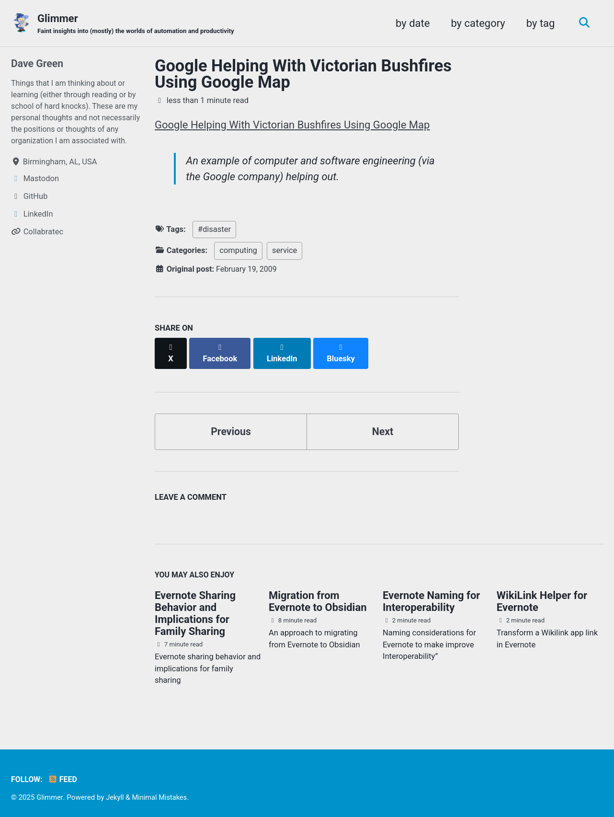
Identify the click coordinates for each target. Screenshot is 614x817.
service (284, 252)
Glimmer (139, 24)
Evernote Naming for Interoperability (431, 594)
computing (238, 252)
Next (383, 423)
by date (410, 23)
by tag (538, 23)
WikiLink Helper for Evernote (542, 594)
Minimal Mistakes (161, 790)
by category (475, 23)
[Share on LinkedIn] (284, 349)
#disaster (214, 231)
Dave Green (38, 64)
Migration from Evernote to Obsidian (318, 594)
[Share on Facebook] (221, 349)
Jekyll (115, 790)
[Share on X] (171, 349)
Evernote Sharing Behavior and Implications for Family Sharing (195, 606)
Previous (231, 423)
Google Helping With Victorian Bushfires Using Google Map (303, 74)
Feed (64, 772)
